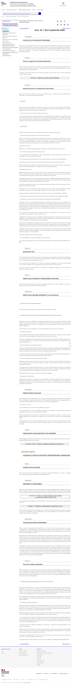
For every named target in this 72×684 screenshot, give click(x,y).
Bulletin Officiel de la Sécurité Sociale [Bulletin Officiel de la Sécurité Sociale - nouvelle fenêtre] (43, 653)
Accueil (3, 9)
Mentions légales (16, 679)
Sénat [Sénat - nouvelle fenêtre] (38, 664)
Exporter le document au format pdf (57, 21)
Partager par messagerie (68, 24)
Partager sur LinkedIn (64, 24)
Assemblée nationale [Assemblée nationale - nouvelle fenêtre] (40, 651)
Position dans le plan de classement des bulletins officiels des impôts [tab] (9, 24)
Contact (2, 653)
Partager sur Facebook (57, 24)
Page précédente (25, 28)
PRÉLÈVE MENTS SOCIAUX (8, 50)
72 (66, 196)
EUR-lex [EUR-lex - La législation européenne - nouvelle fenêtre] (38, 659)
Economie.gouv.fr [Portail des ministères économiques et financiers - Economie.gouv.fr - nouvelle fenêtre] (40, 661)
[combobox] (20, 13)
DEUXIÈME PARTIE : (6, 55)
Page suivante (65, 28)
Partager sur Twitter (61, 24)
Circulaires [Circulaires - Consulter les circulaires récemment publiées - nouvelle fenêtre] (39, 655)
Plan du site (23, 679)
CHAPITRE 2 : (6, 31)
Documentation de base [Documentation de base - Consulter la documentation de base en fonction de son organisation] (12, 9)
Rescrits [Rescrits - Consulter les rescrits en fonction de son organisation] (34, 9)
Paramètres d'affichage (43, 679)
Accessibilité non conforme (6, 679)
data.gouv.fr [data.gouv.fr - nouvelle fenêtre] (38, 673)
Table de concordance (23, 651)
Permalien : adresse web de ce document (64, 21)
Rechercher (39, 13)
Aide (2, 651)
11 (49, 355)
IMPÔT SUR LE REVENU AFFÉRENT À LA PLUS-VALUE (10, 48)
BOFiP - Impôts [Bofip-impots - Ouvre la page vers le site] (41, 9)
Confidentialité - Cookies (31, 679)
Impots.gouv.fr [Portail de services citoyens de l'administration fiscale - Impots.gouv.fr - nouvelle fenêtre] (39, 663)
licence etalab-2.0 (26, 682)
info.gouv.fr (46, 673)
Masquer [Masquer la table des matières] (6, 29)
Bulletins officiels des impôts (11, 16)
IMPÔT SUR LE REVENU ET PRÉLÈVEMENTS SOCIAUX (8, 45)
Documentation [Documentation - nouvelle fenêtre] (22, 653)
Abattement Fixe (6, 42)
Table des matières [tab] (6, 21)
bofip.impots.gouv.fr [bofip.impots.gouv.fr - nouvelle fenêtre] (22, 655)
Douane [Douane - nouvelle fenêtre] (38, 657)
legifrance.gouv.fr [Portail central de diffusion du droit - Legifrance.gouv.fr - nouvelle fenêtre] (64, 673)
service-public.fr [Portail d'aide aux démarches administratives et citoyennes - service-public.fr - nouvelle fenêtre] (53, 673)
